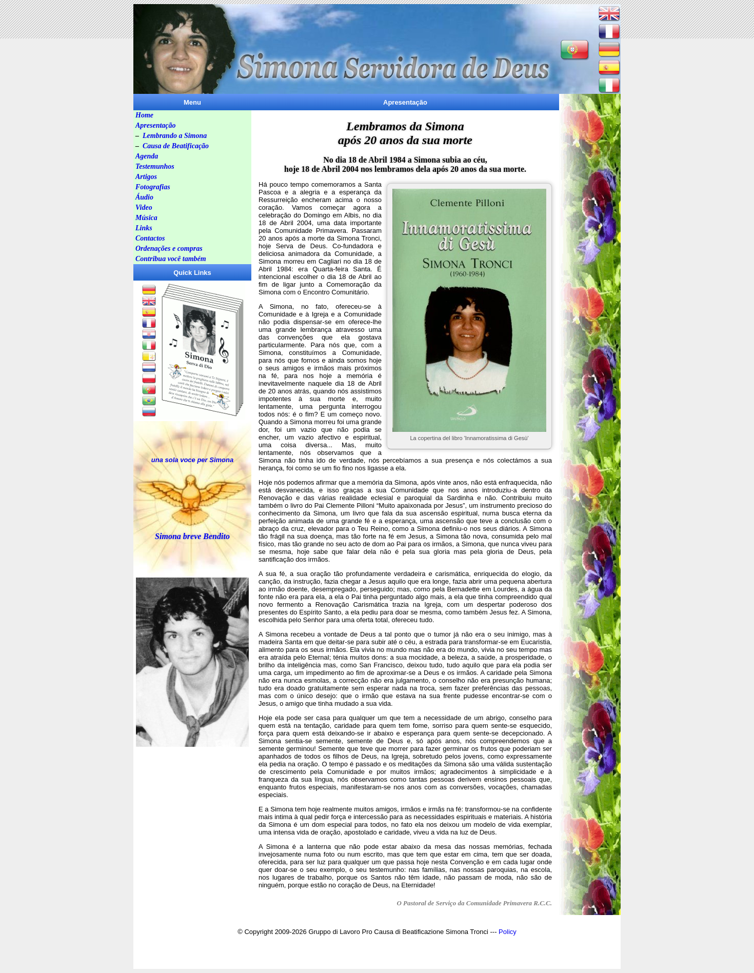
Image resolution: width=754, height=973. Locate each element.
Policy (508, 932)
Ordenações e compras (169, 248)
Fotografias (152, 187)
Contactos (150, 238)
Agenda (146, 156)
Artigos (146, 177)
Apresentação (155, 125)
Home (144, 115)
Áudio (144, 197)
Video (143, 207)
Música (146, 218)
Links (143, 228)
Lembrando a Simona (175, 136)
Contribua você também (170, 259)
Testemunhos (154, 166)
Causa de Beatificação (176, 146)
